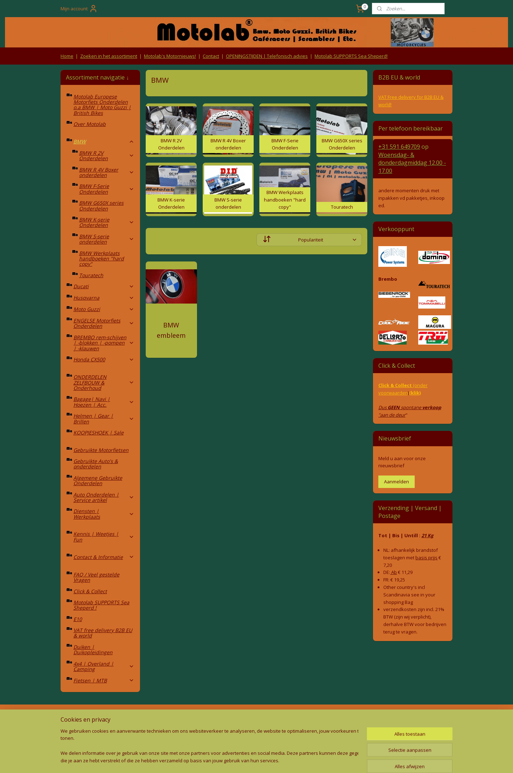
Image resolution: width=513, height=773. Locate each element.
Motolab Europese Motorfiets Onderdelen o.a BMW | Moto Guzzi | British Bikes (102, 104)
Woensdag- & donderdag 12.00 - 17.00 (412, 163)
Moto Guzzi (103, 309)
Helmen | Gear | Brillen (103, 418)
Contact (211, 56)
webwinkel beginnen (266, 760)
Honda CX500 (103, 359)
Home (67, 56)
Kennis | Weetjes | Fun (103, 536)
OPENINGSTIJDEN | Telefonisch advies (267, 56)
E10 (77, 619)
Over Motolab (89, 124)
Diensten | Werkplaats (103, 514)
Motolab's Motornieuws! (170, 56)
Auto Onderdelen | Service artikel (103, 497)
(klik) (415, 393)
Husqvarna (103, 297)
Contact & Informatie (103, 557)
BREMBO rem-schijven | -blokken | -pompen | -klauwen (103, 343)
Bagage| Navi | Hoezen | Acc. (103, 402)
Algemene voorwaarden (178, 719)
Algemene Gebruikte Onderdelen (97, 480)
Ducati (103, 286)
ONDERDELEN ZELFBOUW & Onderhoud (103, 382)
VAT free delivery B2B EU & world (102, 633)
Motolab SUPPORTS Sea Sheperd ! (101, 605)
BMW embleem (171, 330)
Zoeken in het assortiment (108, 56)
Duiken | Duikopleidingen (93, 650)
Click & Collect (90, 591)
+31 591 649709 (399, 147)
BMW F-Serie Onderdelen (106, 189)
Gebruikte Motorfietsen (101, 450)
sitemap (224, 760)
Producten (256, 719)
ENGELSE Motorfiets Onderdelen (103, 323)
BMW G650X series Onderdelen (101, 205)
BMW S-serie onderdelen (106, 239)
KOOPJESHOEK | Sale (98, 432)
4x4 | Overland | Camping (103, 666)
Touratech (91, 275)
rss (239, 760)
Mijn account (79, 8)
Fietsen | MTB (103, 680)
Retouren (72, 719)
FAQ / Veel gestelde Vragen (96, 577)
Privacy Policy (178, 733)
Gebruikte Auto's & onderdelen (95, 464)
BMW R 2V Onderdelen (106, 155)
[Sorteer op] (309, 240)
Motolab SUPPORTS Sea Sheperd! (351, 56)
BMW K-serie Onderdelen (106, 222)
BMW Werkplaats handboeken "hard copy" (101, 259)
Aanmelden (396, 481)
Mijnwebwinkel (328, 760)
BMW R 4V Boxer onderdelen (106, 172)
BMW (103, 141)
